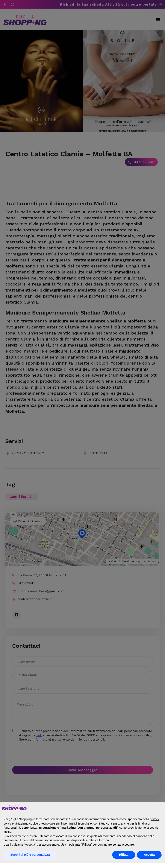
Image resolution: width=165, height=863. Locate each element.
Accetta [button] (149, 854)
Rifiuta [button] (124, 854)
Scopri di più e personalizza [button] (30, 854)
